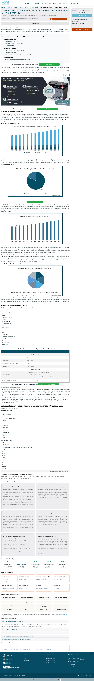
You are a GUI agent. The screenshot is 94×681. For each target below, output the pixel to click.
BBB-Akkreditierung (21, 564)
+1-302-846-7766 (73, 663)
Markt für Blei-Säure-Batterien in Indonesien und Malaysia (17, 649)
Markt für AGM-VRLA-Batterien (44, 649)
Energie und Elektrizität (12, 7)
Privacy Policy (55, 679)
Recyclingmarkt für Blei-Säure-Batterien (47, 647)
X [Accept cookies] (60, 679)
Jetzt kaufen (82, 15)
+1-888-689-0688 (75, 661)
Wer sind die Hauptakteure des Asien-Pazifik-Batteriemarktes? (35, 639)
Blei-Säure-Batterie (34, 7)
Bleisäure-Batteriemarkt (32, 121)
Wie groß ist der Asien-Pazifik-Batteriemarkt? (35, 621)
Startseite (3, 7)
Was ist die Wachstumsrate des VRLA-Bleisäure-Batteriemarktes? (35, 633)
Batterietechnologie (23, 7)
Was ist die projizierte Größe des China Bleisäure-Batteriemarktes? (35, 636)
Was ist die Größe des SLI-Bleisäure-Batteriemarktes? (35, 630)
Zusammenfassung (35, 23)
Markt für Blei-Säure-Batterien (11, 647)
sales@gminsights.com (76, 666)
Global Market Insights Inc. (8, 675)
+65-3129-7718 (74, 664)
